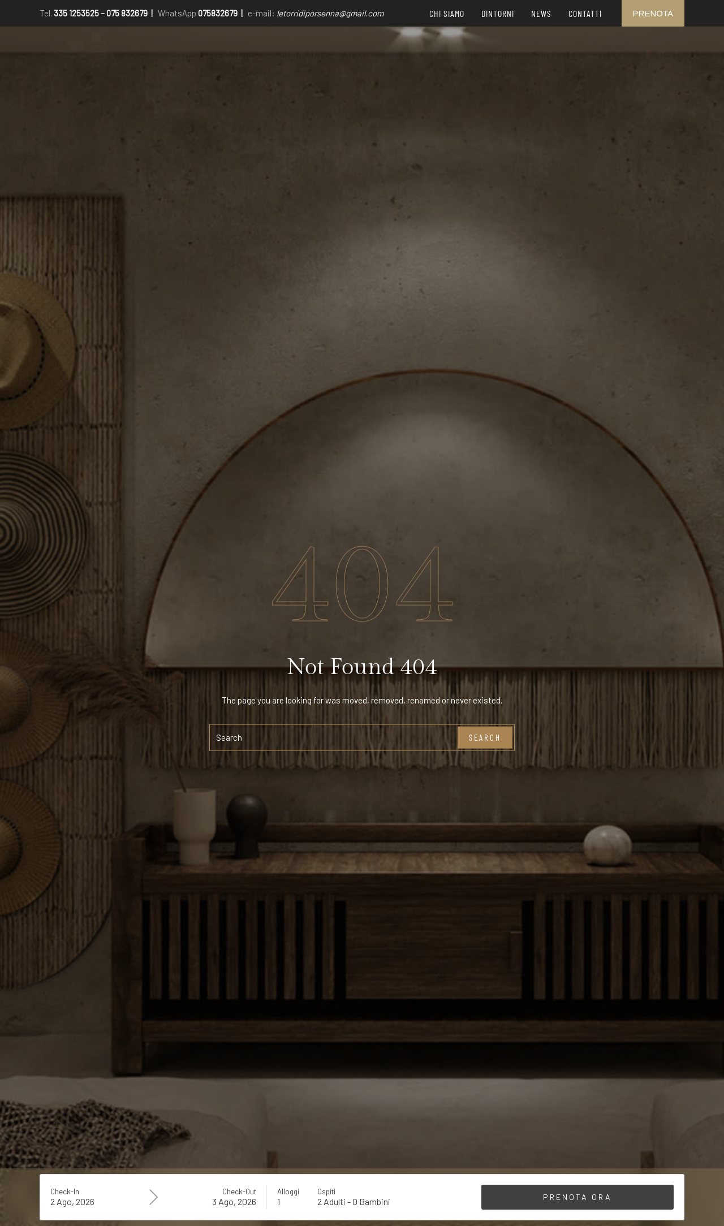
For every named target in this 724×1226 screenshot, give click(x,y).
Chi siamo (446, 13)
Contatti (585, 13)
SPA (404, 55)
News (541, 13)
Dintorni (497, 13)
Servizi (361, 55)
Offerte (557, 55)
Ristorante (305, 55)
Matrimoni (454, 55)
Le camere (238, 55)
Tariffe (507, 55)
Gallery (608, 55)
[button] (238, 54)
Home (184, 55)
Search (485, 737)
